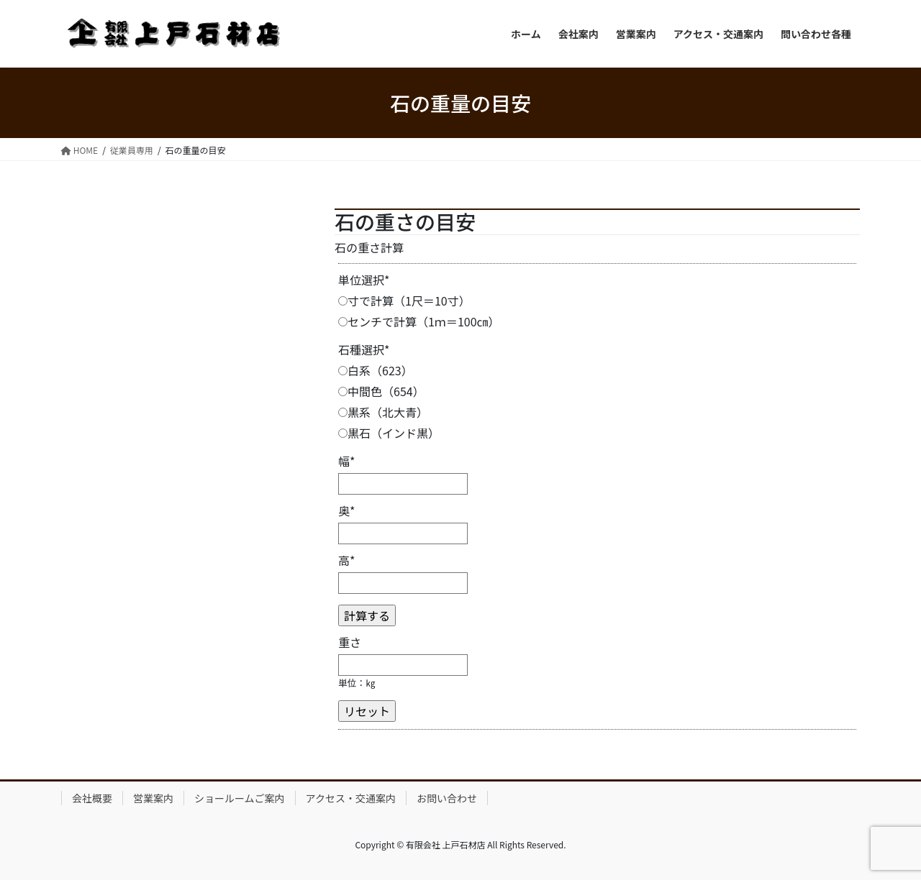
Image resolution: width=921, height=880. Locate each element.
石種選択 (364, 349)
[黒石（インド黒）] (343, 433)
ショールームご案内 (239, 798)
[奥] (403, 533)
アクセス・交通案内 (351, 798)
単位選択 (364, 279)
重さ (349, 642)
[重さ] (403, 665)
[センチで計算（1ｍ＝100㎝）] (343, 321)
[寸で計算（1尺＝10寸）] (343, 301)
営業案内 (153, 798)
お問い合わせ (447, 798)
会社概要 (92, 798)
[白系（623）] (343, 370)
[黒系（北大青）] (343, 412)
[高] (403, 583)
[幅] (403, 484)
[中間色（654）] (343, 391)
